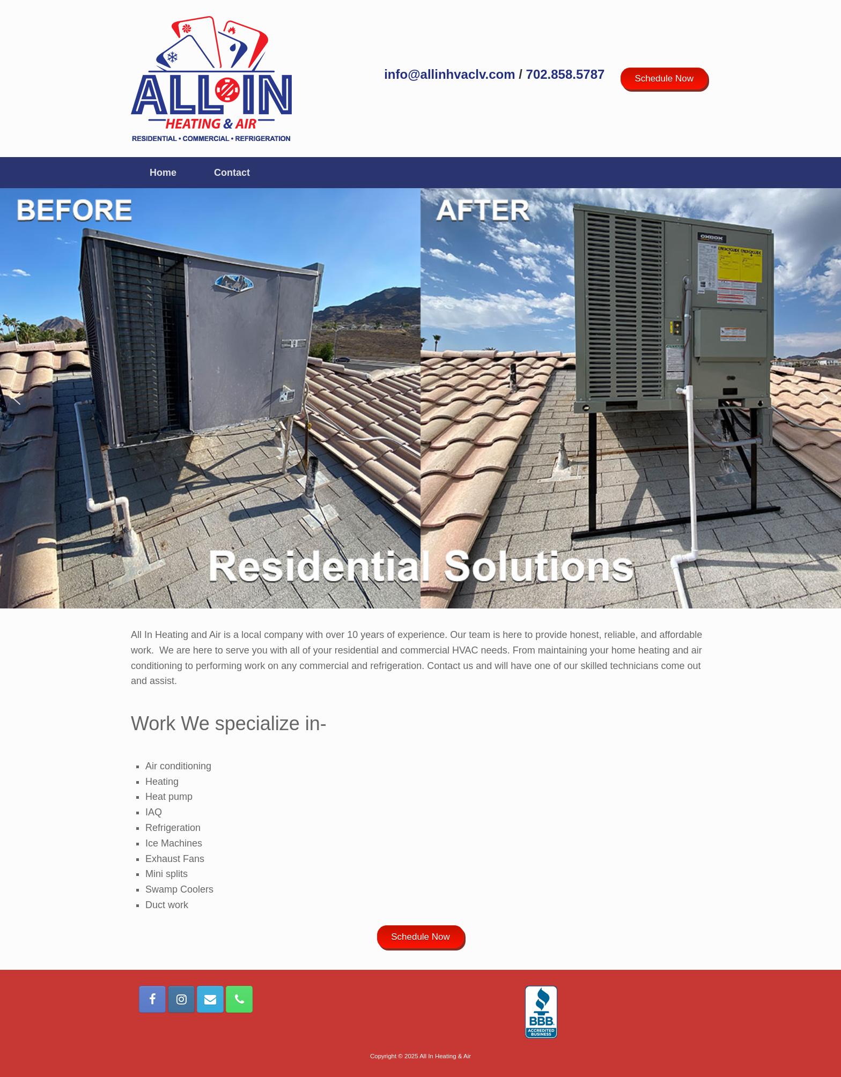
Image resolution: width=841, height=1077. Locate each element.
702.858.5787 (565, 74)
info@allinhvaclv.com (449, 74)
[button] (16, 398)
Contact (232, 172)
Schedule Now (664, 78)
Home (163, 172)
